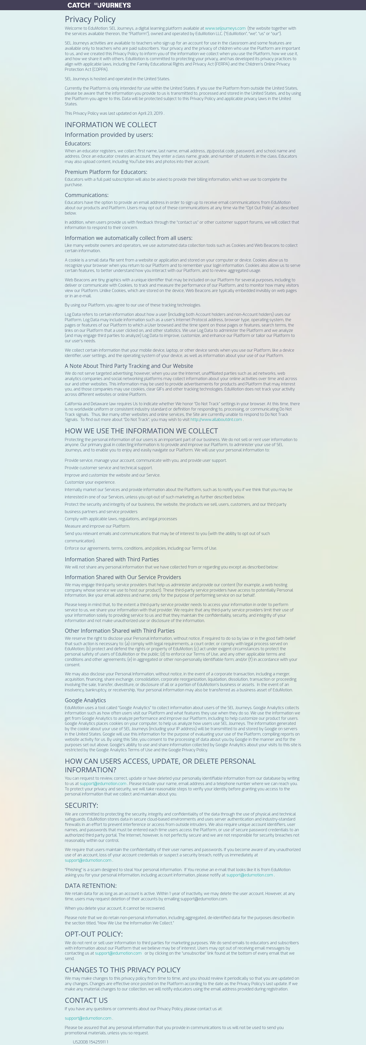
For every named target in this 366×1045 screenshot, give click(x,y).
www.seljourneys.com (225, 28)
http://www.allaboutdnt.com (216, 419)
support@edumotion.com (103, 783)
